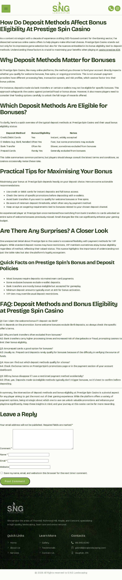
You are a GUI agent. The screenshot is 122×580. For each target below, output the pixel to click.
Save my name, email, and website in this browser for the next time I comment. (46, 477)
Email (3, 464)
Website (4, 470)
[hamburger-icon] (6, 9)
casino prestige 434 (109, 49)
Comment (6, 452)
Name (4, 458)
